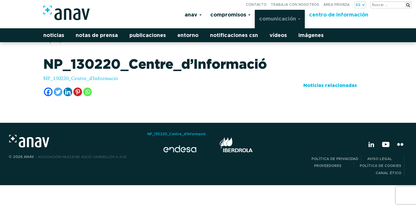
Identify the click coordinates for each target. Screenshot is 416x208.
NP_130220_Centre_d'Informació (80, 78)
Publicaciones (147, 35)
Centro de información (338, 15)
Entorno (187, 35)
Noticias (53, 35)
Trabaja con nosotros (295, 4)
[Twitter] (58, 92)
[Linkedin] (68, 92)
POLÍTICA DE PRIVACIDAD (334, 159)
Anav (193, 15)
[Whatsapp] (87, 92)
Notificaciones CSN (234, 35)
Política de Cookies (380, 166)
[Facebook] (48, 92)
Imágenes (311, 35)
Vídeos (278, 35)
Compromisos (230, 15)
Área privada (336, 4)
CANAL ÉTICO (388, 173)
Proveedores (332, 166)
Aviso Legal (384, 159)
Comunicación (279, 19)
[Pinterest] (77, 92)
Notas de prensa (97, 35)
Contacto (256, 4)
